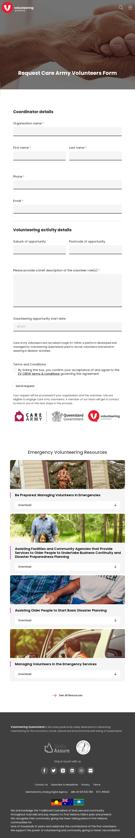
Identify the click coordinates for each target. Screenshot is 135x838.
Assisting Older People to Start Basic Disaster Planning (61, 610)
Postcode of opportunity (87, 241)
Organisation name (28, 123)
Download (67, 505)
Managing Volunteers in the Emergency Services (56, 664)
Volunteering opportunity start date (39, 319)
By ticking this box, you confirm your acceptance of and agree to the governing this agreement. (68, 372)
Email (18, 201)
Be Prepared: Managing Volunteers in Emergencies (57, 495)
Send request (25, 386)
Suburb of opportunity (29, 241)
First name (22, 148)
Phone (19, 177)
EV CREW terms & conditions (39, 374)
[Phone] (67, 184)
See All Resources (67, 695)
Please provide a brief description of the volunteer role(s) (56, 270)
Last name (78, 148)
